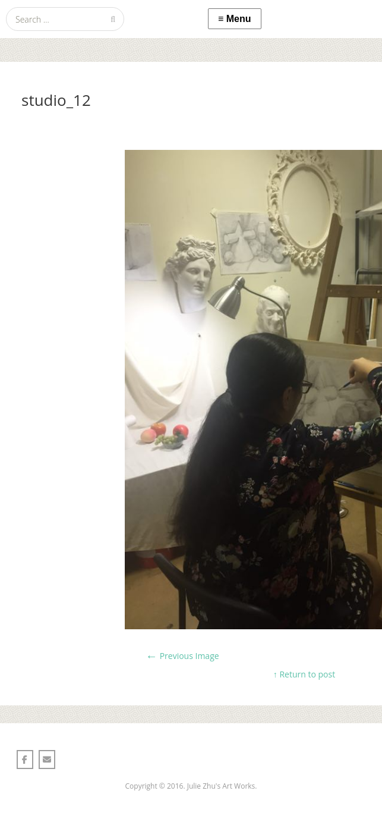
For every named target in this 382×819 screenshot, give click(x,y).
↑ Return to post (304, 674)
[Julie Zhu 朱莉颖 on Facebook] (25, 759)
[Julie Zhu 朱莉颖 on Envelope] (47, 759)
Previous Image (182, 655)
